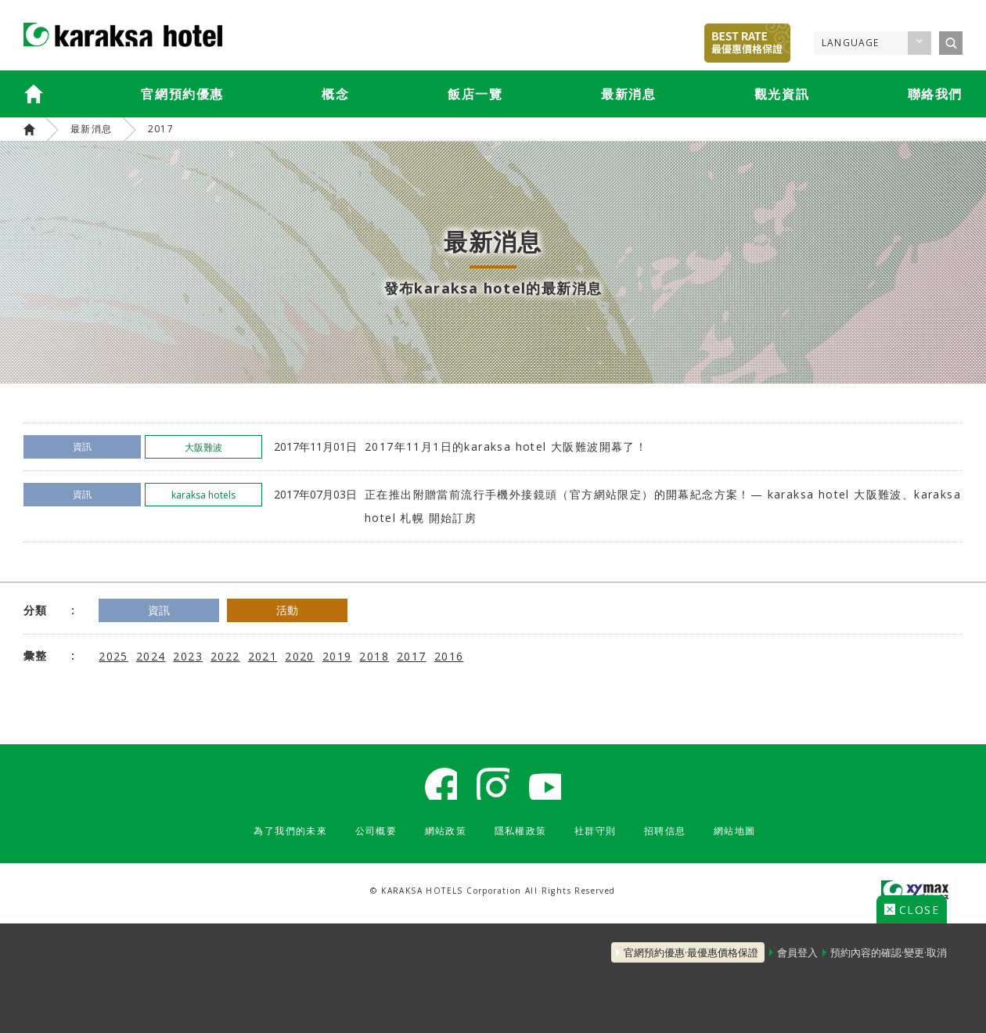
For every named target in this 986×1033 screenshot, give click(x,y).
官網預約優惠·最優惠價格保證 (669, 945)
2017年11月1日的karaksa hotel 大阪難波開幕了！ (506, 446)
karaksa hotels (29, 129)
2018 (374, 655)
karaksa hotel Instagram (493, 786)
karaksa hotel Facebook (434, 786)
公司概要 (365, 836)
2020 (300, 655)
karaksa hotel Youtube (551, 786)
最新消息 (628, 94)
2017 (161, 128)
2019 (337, 655)
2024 (151, 655)
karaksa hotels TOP (33, 93)
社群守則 (605, 836)
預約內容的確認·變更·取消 (888, 945)
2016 (449, 655)
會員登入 (786, 945)
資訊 (169, 610)
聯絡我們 (935, 94)
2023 (188, 655)
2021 (263, 655)
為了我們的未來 (271, 836)
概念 (335, 94)
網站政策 (441, 836)
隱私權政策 (523, 836)
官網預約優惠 (182, 94)
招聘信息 (681, 836)
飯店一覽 (475, 94)
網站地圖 (756, 836)
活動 (318, 610)
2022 (225, 655)
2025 (113, 655)
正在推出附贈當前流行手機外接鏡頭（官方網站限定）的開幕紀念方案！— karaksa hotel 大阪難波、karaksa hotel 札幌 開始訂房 (663, 506)
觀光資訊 (781, 94)
